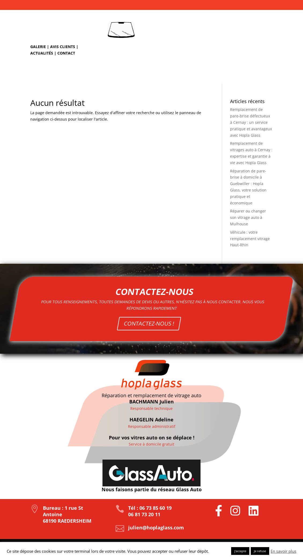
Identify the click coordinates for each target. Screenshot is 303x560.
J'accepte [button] (240, 551)
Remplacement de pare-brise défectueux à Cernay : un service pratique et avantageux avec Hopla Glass (251, 122)
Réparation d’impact (155, 74)
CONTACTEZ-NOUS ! (150, 317)
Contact (66, 53)
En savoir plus (283, 551)
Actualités (41, 53)
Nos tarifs (259, 74)
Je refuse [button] (260, 551)
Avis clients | (64, 46)
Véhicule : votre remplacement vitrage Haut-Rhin (250, 239)
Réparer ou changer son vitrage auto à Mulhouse (248, 217)
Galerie (38, 46)
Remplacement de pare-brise (212, 74)
